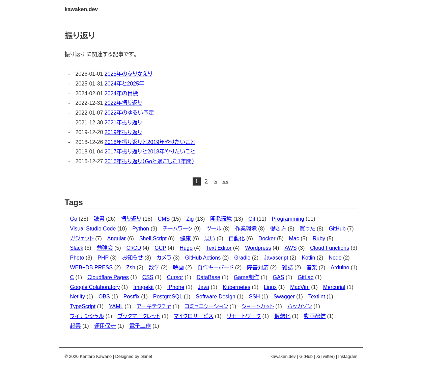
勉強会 (105, 248)
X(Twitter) (325, 356)
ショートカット (258, 306)
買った (307, 229)
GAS (278, 277)
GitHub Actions (203, 258)
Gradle (242, 258)
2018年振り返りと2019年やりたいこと (150, 142)
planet (146, 356)
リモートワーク (244, 316)
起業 (75, 326)
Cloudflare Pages (108, 277)
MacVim (300, 287)
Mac (294, 238)
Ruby (319, 238)
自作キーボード (215, 267)
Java (203, 287)
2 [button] (206, 181)
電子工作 (140, 326)
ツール (214, 229)
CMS (164, 219)
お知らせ (132, 258)
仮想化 (282, 316)
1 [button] (196, 181)
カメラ (164, 258)
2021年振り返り (123, 122)
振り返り (131, 219)
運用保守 (105, 326)
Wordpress (258, 248)
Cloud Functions (329, 248)
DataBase (208, 277)
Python (140, 229)
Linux (270, 287)
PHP (103, 258)
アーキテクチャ (154, 306)
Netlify (77, 296)
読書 (99, 219)
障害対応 (258, 267)
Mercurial (334, 287)
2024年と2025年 (124, 84)
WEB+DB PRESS (91, 267)
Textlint (316, 296)
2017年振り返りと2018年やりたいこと (150, 151)
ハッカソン (299, 306)
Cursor (175, 277)
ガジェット (82, 238)
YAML (116, 306)
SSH (254, 296)
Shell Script (153, 238)
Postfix (131, 296)
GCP (160, 248)
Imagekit (143, 287)
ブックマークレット (138, 316)
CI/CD (133, 248)
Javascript (276, 258)
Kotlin (308, 258)
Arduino (340, 267)
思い (209, 238)
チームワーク (178, 229)
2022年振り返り (123, 103)
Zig (190, 219)
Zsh (130, 267)
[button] (216, 181)
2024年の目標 (121, 93)
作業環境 (246, 229)
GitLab (305, 277)
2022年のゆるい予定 (129, 113)
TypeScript (83, 306)
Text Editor (219, 248)
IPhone (176, 287)
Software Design (215, 296)
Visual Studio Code (93, 229)
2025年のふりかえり (128, 74)
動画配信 (315, 316)
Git (251, 219)
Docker (267, 238)
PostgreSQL (167, 296)
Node (335, 258)
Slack (76, 248)
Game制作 (246, 277)
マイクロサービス (193, 316)
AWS (290, 248)
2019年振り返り (123, 132)
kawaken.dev (81, 9)
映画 (178, 267)
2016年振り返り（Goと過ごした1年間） (149, 161)
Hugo (186, 248)
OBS (104, 296)
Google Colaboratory (95, 287)
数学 (154, 267)
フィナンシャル (87, 316)
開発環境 (221, 219)
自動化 (237, 238)
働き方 (278, 229)
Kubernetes (236, 287)
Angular (116, 238)
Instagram (348, 356)
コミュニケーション (206, 306)
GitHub (337, 229)
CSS (147, 277)
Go (73, 219)
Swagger (284, 296)
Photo (77, 258)
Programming (288, 219)
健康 (185, 238)
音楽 (311, 267)
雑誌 (287, 267)
